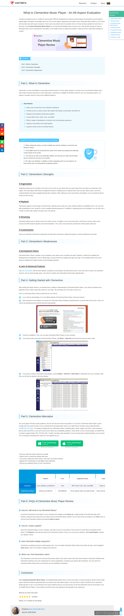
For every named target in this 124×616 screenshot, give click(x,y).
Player (42, 609)
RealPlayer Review (116, 32)
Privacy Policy (111, 613)
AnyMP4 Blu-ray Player (26, 428)
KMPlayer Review (115, 35)
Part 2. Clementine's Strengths (31, 67)
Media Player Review (114, 14)
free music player (27, 270)
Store (103, 3)
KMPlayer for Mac (115, 37)
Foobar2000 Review (116, 30)
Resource (82, 3)
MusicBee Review (115, 27)
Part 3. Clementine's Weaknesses (32, 70)
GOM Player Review (116, 18)
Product (94, 3)
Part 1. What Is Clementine (30, 64)
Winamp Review (115, 21)
